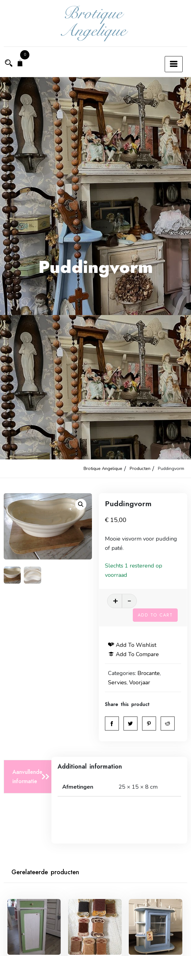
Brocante (149, 673)
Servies (117, 682)
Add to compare (133, 654)
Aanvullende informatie (27, 776)
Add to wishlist (132, 644)
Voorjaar (139, 682)
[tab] (29, 776)
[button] (80, 504)
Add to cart (155, 615)
